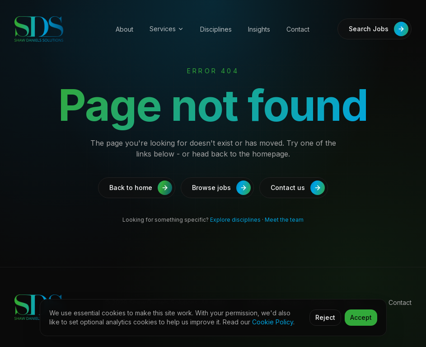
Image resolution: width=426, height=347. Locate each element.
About (124, 29)
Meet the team (284, 219)
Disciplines (216, 29)
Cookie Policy (272, 322)
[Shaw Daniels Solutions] (54, 29)
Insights (259, 29)
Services (167, 29)
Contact (297, 29)
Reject (325, 317)
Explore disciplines (235, 219)
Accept (361, 317)
